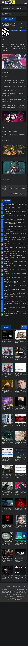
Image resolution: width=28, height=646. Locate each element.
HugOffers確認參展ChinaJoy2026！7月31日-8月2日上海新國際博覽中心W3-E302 (15, 252)
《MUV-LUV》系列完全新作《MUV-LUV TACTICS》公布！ (14, 193)
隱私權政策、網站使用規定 (14, 599)
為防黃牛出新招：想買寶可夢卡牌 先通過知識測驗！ (15, 204)
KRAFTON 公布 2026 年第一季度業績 (13, 255)
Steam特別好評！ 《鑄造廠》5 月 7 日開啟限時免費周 (15, 286)
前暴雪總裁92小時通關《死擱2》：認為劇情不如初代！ (15, 274)
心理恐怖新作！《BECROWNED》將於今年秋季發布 (15, 289)
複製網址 (14, 30)
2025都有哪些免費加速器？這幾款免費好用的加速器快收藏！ (14, 212)
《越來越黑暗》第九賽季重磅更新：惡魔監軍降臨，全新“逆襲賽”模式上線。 (15, 293)
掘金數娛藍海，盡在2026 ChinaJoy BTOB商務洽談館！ (15, 266)
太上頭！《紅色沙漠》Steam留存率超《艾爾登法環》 (15, 270)
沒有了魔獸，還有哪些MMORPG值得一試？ (15, 311)
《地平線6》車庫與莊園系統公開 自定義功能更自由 (15, 304)
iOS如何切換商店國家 (19, 596)
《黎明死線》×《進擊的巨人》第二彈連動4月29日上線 (14, 234)
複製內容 (22, 30)
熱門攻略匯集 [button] (6, 14)
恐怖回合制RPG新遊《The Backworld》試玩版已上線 (15, 248)
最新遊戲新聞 (7, 327)
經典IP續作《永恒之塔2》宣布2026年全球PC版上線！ (15, 314)
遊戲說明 (21, 598)
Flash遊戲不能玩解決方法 (12, 598)
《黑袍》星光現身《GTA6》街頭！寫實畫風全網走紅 (15, 308)
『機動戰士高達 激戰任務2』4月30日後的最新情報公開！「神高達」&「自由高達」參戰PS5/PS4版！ (15, 239)
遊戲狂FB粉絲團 (9, 596)
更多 (24, 327)
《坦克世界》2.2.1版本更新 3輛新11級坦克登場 (15, 244)
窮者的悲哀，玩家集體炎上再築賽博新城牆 (13, 220)
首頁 (6, 19)
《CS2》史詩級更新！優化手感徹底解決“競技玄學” (14, 226)
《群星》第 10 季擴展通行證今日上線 (13, 301)
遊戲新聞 (11, 19)
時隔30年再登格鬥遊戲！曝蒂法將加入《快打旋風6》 (14, 216)
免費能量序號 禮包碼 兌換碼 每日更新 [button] (13, 8)
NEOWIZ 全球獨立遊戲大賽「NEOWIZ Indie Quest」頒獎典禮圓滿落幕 (14, 223)
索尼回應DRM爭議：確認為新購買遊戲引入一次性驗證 (15, 297)
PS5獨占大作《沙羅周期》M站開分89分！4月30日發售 (14, 208)
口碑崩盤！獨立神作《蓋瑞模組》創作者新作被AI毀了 (15, 278)
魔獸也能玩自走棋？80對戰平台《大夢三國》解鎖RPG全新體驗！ (15, 262)
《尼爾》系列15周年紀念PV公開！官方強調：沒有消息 (14, 258)
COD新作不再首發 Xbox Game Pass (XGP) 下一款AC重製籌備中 (14, 230)
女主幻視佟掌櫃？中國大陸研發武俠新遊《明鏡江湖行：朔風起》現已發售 (15, 282)
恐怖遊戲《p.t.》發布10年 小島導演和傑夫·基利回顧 (14, 188)
